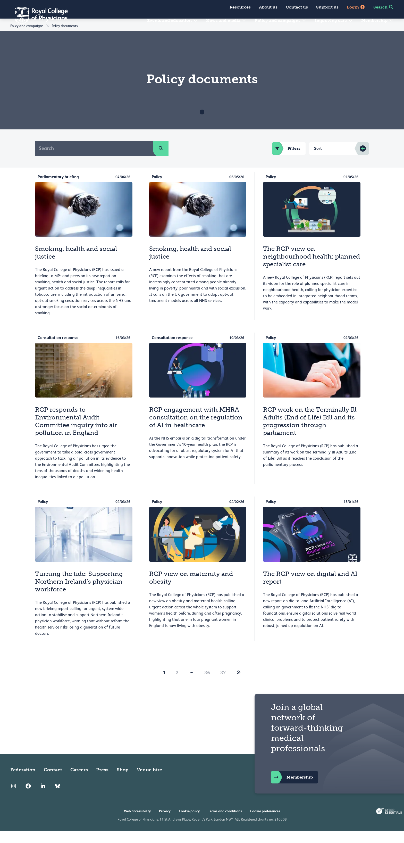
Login (356, 7)
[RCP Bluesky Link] (57, 799)
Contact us (297, 7)
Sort (318, 160)
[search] (161, 160)
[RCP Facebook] (28, 799)
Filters (286, 161)
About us (268, 7)
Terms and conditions (225, 823)
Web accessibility (137, 823)
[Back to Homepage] (37, 15)
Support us (327, 7)
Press (102, 782)
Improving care (334, 20)
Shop (123, 782)
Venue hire (149, 782)
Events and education (172, 20)
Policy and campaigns (281, 20)
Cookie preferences (265, 823)
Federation (23, 782)
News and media (226, 20)
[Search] (94, 160)
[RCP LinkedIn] (43, 799)
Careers (79, 782)
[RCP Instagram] (13, 799)
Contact (53, 782)
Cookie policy (189, 823)
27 (223, 685)
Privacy (165, 823)
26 (207, 685)
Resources (240, 7)
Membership (377, 20)
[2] (238, 685)
